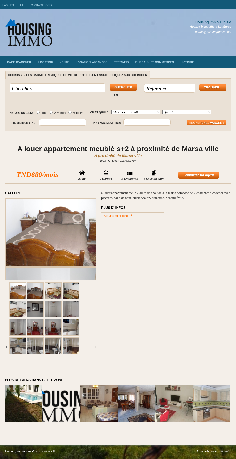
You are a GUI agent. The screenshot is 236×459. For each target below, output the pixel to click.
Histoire (187, 62)
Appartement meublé (118, 215)
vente (64, 62)
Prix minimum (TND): (23, 122)
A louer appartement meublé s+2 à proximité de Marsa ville (118, 149)
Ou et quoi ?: (99, 112)
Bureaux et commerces (154, 62)
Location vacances (92, 62)
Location (45, 62)
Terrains (121, 62)
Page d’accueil (13, 5)
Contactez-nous (43, 5)
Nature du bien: (21, 113)
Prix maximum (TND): (107, 122)
